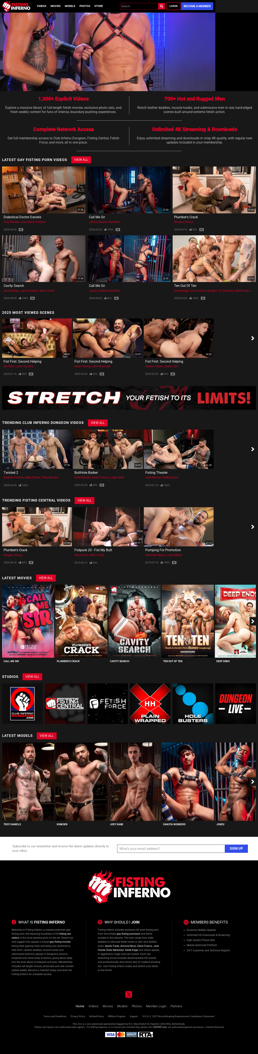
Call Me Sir (97, 217)
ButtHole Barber (86, 473)
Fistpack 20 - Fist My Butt (93, 550)
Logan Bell (117, 477)
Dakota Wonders (109, 222)
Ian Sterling (11, 290)
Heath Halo (241, 290)
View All (81, 160)
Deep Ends (223, 661)
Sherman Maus (155, 555)
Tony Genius (198, 290)
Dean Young (82, 366)
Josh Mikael (174, 555)
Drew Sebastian (115, 950)
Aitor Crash (97, 555)
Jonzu (93, 222)
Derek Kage (181, 290)
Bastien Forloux (14, 477)
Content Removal (215, 1027)
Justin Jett (171, 366)
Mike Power (32, 477)
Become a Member (197, 6)
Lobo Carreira (24, 366)
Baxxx (189, 222)
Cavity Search (14, 286)
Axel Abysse (153, 477)
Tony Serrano (50, 477)
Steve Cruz (81, 555)
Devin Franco (100, 477)
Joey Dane (27, 222)
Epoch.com (53, 1027)
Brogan (179, 222)
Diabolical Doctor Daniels (22, 217)
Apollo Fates (112, 946)
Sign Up (236, 848)
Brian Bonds (82, 477)
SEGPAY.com (160, 1027)
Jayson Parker (29, 290)
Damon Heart (154, 366)
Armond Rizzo (128, 946)
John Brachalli (100, 366)
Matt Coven (47, 290)
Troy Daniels (11, 222)
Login (173, 6)
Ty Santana (225, 290)
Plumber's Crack (186, 217)
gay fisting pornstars (128, 933)
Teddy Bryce (170, 477)
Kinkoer (40, 222)
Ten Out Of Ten (185, 286)
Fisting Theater (156, 473)
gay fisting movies (60, 941)
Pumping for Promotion (163, 550)
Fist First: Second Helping (22, 361)
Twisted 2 (11, 473)
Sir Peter (9, 366)
